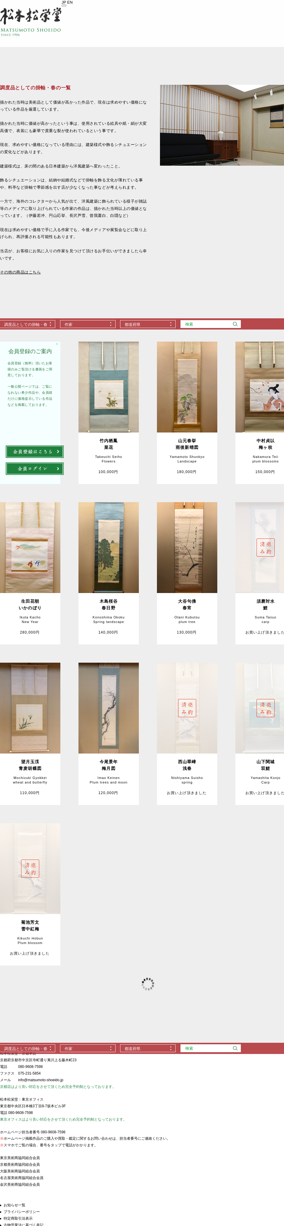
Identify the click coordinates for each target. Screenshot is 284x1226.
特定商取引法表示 (18, 1218)
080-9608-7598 (30, 1067)
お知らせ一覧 (14, 1205)
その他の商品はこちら (20, 272)
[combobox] (88, 324)
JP (64, 2)
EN (70, 2)
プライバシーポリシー (22, 1212)
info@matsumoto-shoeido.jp (40, 1080)
